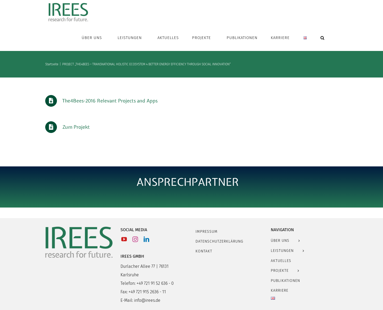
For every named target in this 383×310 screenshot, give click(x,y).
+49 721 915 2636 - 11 (147, 291)
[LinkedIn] (146, 239)
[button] (322, 37)
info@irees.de (147, 300)
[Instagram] (135, 239)
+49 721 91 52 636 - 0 (155, 283)
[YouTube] (124, 239)
